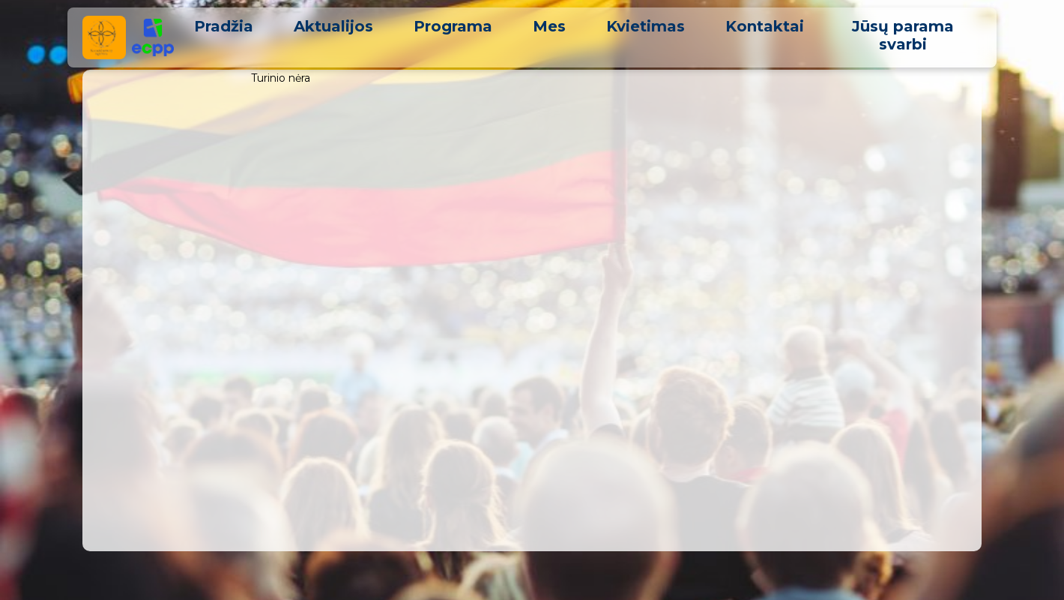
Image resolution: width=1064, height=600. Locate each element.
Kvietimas (645, 26)
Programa (453, 26)
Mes (549, 26)
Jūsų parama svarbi (903, 35)
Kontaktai (764, 26)
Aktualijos (333, 26)
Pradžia (223, 26)
